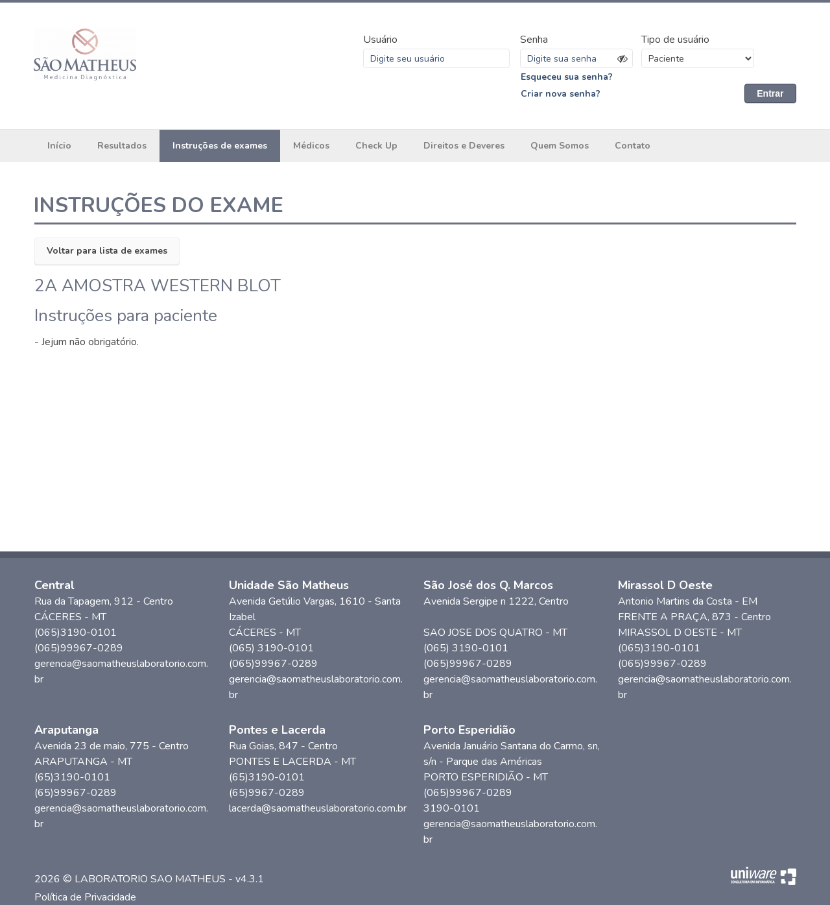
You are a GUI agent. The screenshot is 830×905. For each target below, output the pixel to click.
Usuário (380, 39)
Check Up (376, 145)
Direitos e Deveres (463, 145)
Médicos (311, 145)
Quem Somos (559, 145)
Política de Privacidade (85, 897)
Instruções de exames (219, 145)
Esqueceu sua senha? (567, 77)
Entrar (770, 93)
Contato (632, 145)
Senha (534, 39)
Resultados (122, 145)
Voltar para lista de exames (107, 251)
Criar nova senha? (560, 94)
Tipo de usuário (675, 39)
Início (59, 145)
